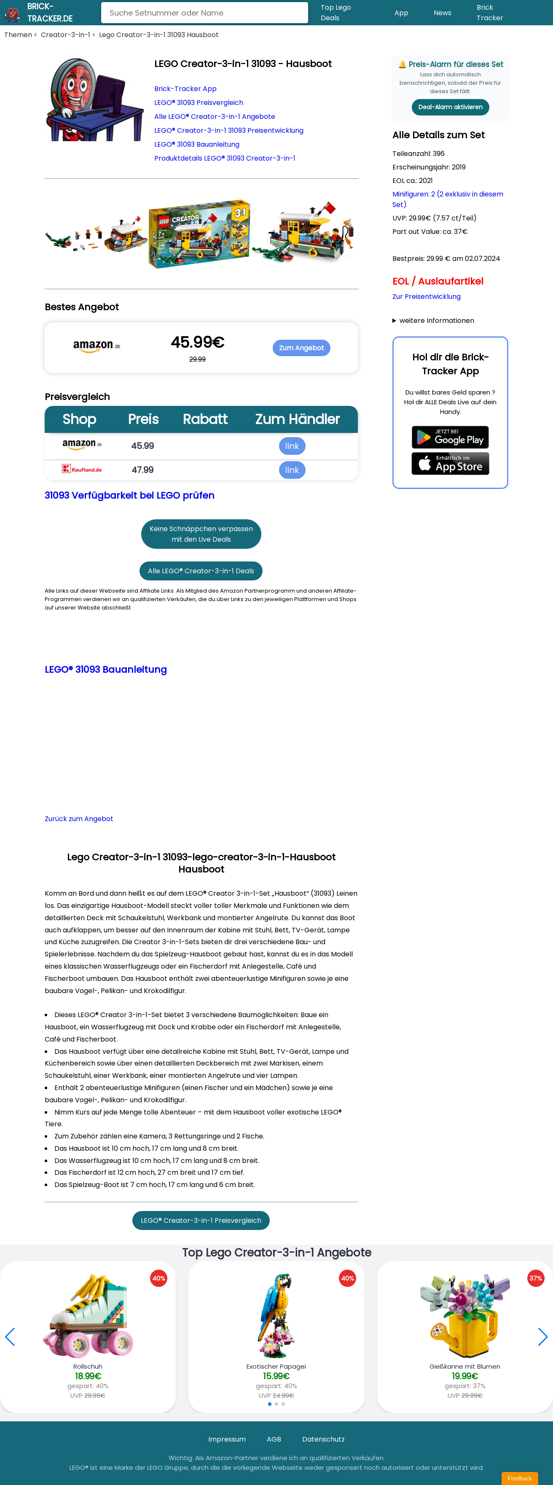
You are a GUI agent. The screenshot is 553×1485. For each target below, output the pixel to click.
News (442, 13)
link (292, 446)
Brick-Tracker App (185, 89)
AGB (274, 1439)
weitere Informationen (437, 320)
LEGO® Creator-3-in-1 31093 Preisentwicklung (228, 130)
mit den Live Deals (201, 539)
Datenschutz (323, 1439)
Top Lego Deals (336, 13)
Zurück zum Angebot (79, 819)
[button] (543, 1337)
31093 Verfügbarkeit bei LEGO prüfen (130, 495)
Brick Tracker (490, 13)
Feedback (520, 1478)
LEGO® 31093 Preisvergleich (198, 102)
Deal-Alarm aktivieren (451, 107)
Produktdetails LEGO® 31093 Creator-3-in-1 (224, 158)
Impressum (227, 1439)
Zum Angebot (301, 348)
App (401, 13)
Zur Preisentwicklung (426, 296)
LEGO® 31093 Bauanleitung (196, 144)
